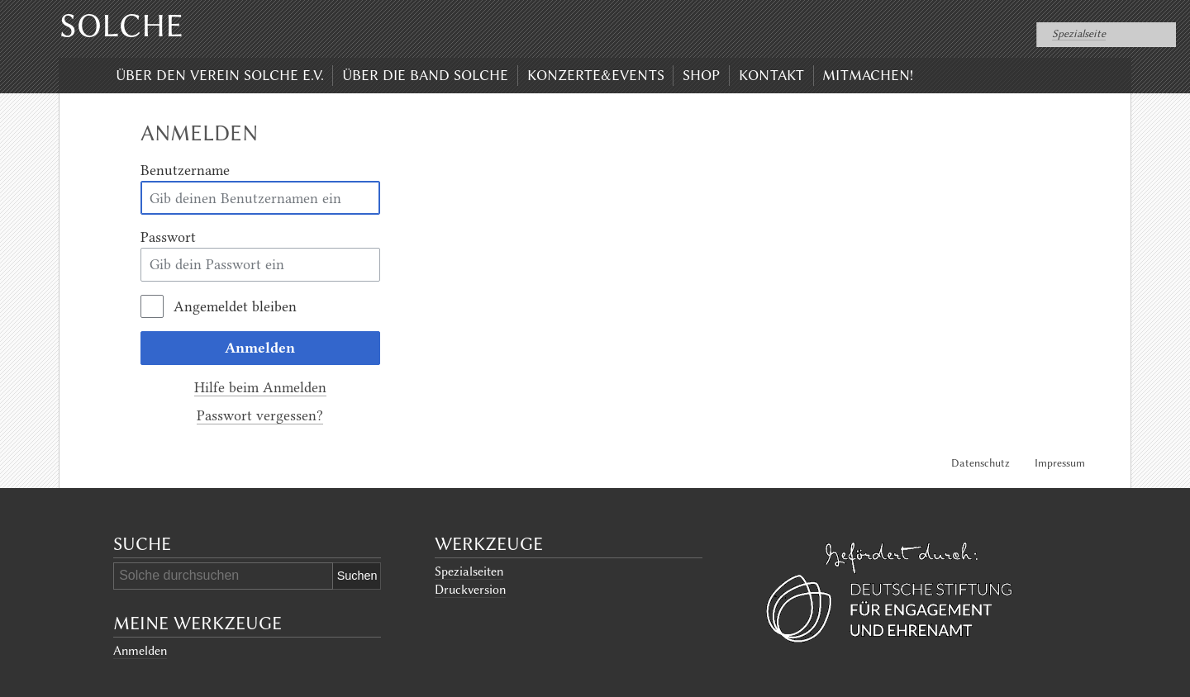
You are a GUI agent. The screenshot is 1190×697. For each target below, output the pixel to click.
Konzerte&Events (595, 75)
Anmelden (260, 347)
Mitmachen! (867, 75)
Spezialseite (1079, 33)
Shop (701, 75)
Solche (121, 26)
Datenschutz (980, 463)
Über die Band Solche (425, 75)
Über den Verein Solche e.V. (220, 75)
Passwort (168, 237)
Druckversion (470, 589)
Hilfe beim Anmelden (260, 387)
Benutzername (185, 170)
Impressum (1060, 463)
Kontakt (771, 75)
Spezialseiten (469, 571)
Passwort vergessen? (260, 415)
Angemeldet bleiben (235, 306)
